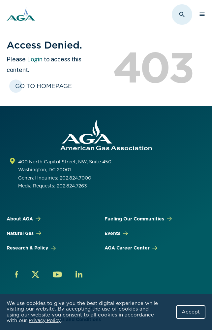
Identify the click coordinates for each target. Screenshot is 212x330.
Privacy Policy (45, 320)
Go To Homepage (43, 85)
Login (35, 59)
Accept (191, 312)
